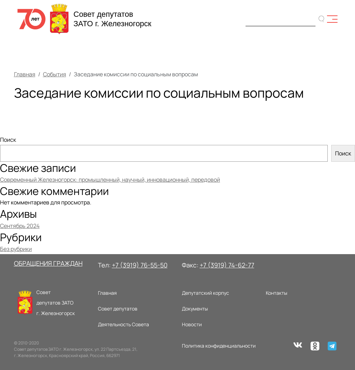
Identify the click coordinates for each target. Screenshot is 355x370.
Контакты (276, 292)
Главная (24, 74)
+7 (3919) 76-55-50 (140, 265)
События (54, 74)
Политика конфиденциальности (219, 345)
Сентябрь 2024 (20, 226)
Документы (195, 308)
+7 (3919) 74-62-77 (227, 265)
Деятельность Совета (123, 324)
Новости (192, 324)
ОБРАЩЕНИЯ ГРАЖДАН (48, 263)
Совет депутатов (117, 308)
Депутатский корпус (205, 292)
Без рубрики (16, 249)
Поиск (8, 140)
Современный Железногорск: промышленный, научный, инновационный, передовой (110, 179)
